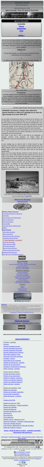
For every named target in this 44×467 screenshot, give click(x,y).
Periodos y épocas (9, 358)
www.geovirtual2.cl (22, 339)
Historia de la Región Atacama (12, 323)
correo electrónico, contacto (23, 452)
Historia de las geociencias (12, 365)
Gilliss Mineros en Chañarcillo (22, 282)
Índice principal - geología (12, 369)
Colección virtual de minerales (13, 356)
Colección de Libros (27, 425)
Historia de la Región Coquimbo (14, 392)
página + (21, 35)
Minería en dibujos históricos (13, 378)
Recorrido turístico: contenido (31, 323)
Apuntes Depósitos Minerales (13, 350)
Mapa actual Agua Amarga (11, 250)
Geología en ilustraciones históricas (15, 367)
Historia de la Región (10, 407)
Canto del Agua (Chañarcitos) (11, 226)
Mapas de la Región (10, 421)
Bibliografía (16, 425)
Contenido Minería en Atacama (12, 214)
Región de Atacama (10, 405)
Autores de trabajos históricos (13, 382)
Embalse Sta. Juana (22, 288)
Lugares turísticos (22, 405)
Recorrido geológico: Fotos (12, 354)
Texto (21, 31)
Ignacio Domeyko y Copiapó (22, 278)
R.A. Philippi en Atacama (22, 273)
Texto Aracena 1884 (9, 244)
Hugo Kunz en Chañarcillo (22, 281)
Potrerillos (5, 216)
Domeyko (22, 286)
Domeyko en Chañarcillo (30, 264)
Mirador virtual (8, 419)
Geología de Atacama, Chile (12, 411)
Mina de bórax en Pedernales (11, 218)
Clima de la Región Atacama (12, 423)
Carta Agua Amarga (22, 265)
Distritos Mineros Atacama (10, 212)
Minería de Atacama (22, 321)
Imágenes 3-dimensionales (25, 421)
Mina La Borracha (7, 220)
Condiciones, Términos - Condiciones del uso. (27, 459)
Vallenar (22, 287)
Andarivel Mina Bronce (9, 252)
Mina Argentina (8, 234)
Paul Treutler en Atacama (22, 275)
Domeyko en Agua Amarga (22, 267)
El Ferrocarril (8, 413)
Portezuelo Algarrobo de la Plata (22, 291)
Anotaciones (21, 28)
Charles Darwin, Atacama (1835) (22, 276)
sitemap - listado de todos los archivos (15, 431)
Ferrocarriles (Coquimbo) (11, 394)
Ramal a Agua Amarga (10, 248)
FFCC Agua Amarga (9, 246)
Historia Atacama (22, 201)
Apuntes (6, 344)
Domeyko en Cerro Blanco (22, 268)
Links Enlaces (8, 425)
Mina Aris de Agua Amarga (11, 236)
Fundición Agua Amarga (10, 238)
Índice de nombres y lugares (12, 428)
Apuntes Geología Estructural (13, 348)
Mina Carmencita (7, 222)
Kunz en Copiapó (22, 279)
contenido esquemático (34, 431)
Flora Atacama (8, 415)
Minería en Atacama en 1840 (16, 264)
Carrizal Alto (6, 224)
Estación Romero (22, 290)
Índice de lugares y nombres (12, 396)
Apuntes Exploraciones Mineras (13, 352)
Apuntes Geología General (12, 346)
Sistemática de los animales (12, 361)
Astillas (4, 228)
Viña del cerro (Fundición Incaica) (12, 254)
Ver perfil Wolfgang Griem (22, 454)
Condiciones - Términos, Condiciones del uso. (22, 312)
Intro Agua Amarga (9, 232)
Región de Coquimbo (10, 390)
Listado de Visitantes (22, 272)
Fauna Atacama (8, 417)
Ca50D (26, 196)
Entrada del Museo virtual (12, 374)
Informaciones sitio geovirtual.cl (22, 432)
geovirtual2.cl (4, 437)
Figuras (21, 26)
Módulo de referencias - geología (14, 363)
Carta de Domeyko (9, 242)
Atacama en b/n (19, 419)
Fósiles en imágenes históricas (13, 380)
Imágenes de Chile (9, 400)
